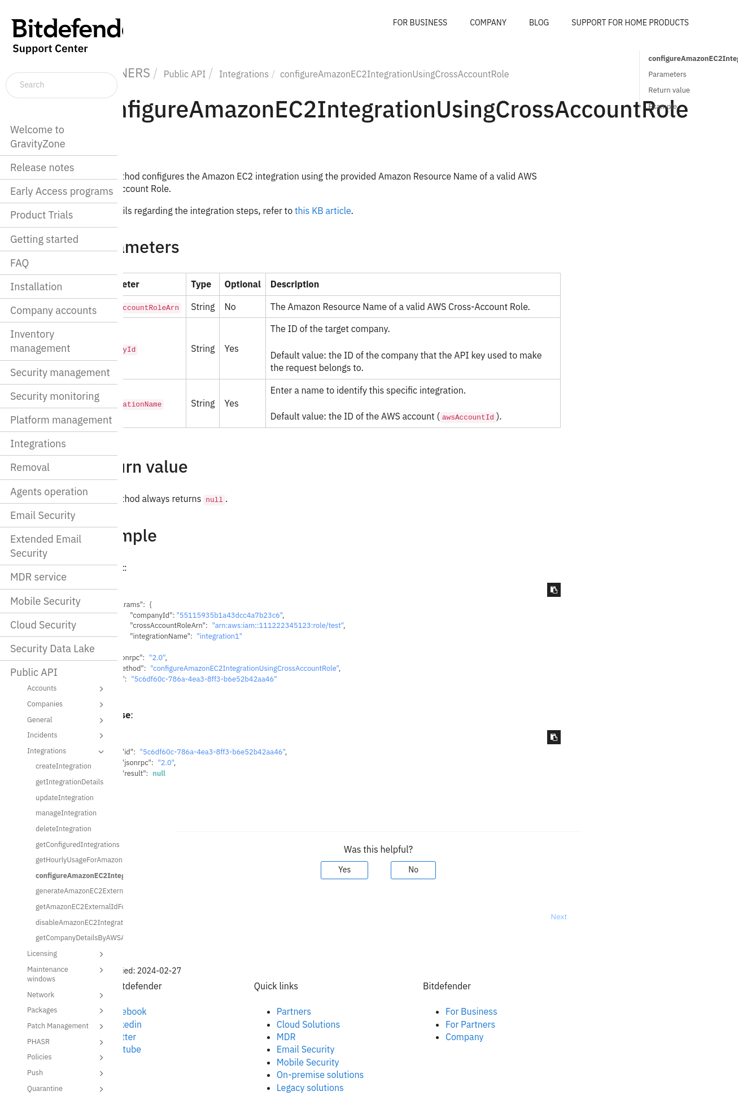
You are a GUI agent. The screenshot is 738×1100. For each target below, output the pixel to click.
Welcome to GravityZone (37, 136)
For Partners (522, 1024)
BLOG (539, 23)
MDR (338, 1036)
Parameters (667, 74)
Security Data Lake (52, 648)
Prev (152, 916)
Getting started (44, 239)
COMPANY (488, 23)
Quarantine (67, 1089)
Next (611, 916)
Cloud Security (43, 624)
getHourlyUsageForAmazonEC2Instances (75, 859)
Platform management (61, 419)
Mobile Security (45, 601)
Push (67, 1073)
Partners (346, 1011)
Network (67, 995)
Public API (34, 672)
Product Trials (41, 214)
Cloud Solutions (360, 1024)
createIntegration (63, 765)
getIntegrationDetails (69, 781)
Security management (60, 372)
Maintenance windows (67, 974)
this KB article (375, 210)
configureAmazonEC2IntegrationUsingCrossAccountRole (75, 875)
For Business (523, 1011)
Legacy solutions (362, 1087)
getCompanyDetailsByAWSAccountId (75, 937)
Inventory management (40, 341)
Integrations (38, 443)
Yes (396, 870)
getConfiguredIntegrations (75, 844)
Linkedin (177, 1024)
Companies (67, 705)
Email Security (43, 515)
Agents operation (49, 491)
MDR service (38, 576)
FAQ (19, 262)
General (67, 720)
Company (516, 1036)
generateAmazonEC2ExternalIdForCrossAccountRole (75, 890)
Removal (30, 467)
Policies (67, 1057)
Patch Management (67, 1026)
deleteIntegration (63, 828)
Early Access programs (61, 191)
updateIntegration (65, 797)
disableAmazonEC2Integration (75, 922)
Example (662, 106)
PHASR (67, 1042)
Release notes (42, 167)
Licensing (67, 954)
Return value (669, 90)
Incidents (67, 736)
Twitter (174, 1036)
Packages (67, 1011)
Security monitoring (54, 396)
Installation (36, 286)
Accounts (67, 689)
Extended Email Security (45, 546)
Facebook (179, 1011)
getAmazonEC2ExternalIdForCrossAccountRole (75, 906)
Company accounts (53, 310)
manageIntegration (66, 812)
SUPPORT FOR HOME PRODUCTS (630, 23)
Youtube (177, 1049)
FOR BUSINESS (420, 23)
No (466, 870)
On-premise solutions (372, 1074)
